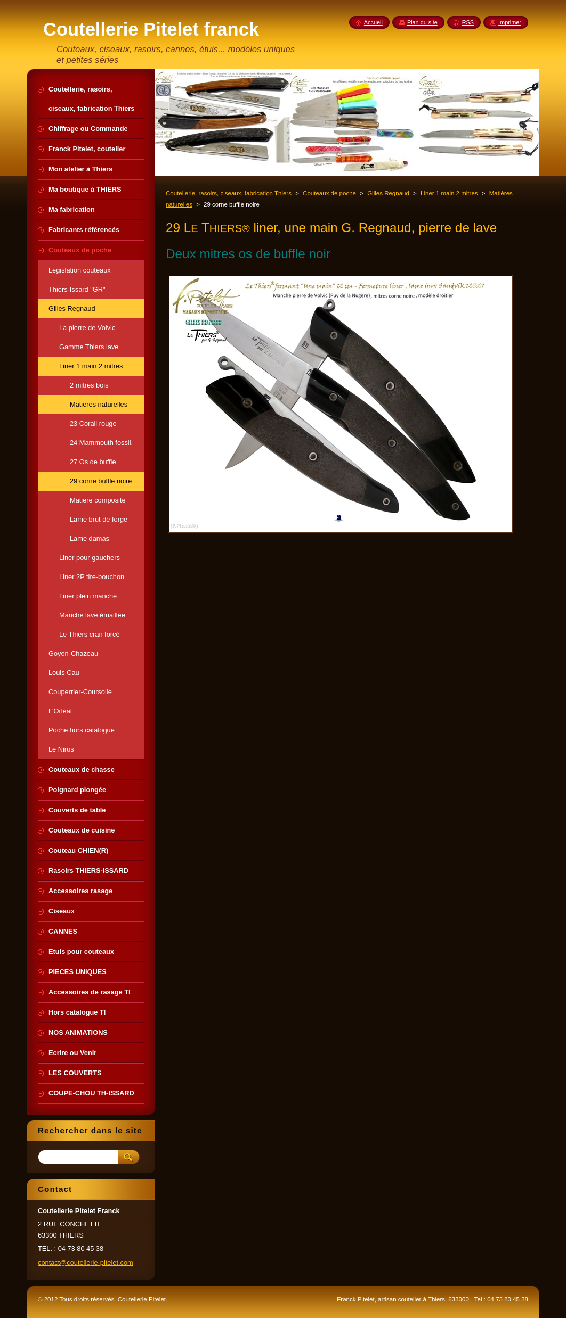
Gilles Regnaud (388, 193)
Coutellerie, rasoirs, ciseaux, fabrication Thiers (229, 193)
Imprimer (509, 22)
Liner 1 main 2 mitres (450, 193)
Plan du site (422, 22)
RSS (468, 22)
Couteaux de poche (329, 193)
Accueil (373, 22)
